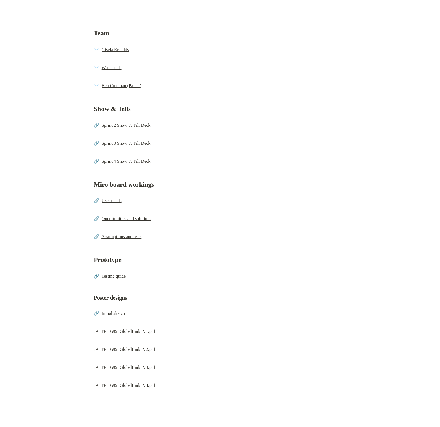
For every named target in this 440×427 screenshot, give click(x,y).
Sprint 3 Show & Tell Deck (126, 143)
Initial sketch (113, 313)
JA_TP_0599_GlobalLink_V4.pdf (124, 385)
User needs (112, 200)
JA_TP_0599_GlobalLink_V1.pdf (124, 331)
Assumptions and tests (121, 236)
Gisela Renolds (115, 49)
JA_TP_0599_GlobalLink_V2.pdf (124, 349)
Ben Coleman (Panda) (121, 85)
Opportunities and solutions (126, 218)
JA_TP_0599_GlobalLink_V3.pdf (124, 367)
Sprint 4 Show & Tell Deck (126, 161)
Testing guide (114, 276)
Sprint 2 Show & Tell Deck (126, 125)
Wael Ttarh (112, 67)
